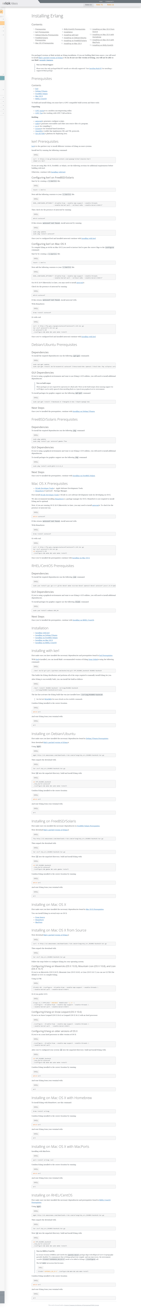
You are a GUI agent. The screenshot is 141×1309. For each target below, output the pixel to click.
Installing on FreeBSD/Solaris (75, 40)
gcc (36, 126)
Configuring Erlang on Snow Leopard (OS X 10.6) (57, 1011)
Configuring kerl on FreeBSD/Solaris (53, 177)
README (48, 699)
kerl (36, 89)
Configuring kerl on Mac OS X (49, 244)
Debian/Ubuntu (41, 91)
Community (109, 1)
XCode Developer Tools (44, 488)
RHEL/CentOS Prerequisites (74, 29)
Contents (36, 85)
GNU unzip (39, 111)
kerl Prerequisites (42, 32)
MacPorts (38, 922)
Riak (101, 1)
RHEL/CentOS (41, 99)
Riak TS (99, 5)
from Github (93, 659)
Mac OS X (39, 96)
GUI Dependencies (43, 372)
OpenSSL (38, 131)
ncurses (38, 129)
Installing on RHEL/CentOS (102, 45)
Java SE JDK (39, 134)
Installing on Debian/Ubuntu (75, 38)
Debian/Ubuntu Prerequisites (46, 35)
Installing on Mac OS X (73, 43)
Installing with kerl (71, 35)
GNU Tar (38, 113)
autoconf (38, 121)
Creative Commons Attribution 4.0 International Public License (81, 1305)
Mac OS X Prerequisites (44, 43)
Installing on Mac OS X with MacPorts (60, 1146)
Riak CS (110, 5)
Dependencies (40, 352)
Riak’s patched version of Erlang (51, 58)
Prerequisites (40, 29)
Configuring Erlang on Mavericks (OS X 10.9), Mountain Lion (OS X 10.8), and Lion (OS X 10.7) (74, 967)
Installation (68, 32)
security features (46, 60)
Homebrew (39, 491)
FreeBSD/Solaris (41, 94)
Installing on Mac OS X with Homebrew (62, 1097)
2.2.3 (19, 12)
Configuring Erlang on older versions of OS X (54, 1031)
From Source (40, 917)
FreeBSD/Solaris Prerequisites (55, 419)
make (37, 124)
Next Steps (38, 407)
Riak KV (88, 5)
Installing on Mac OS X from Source (59, 930)
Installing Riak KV (95, 68)
